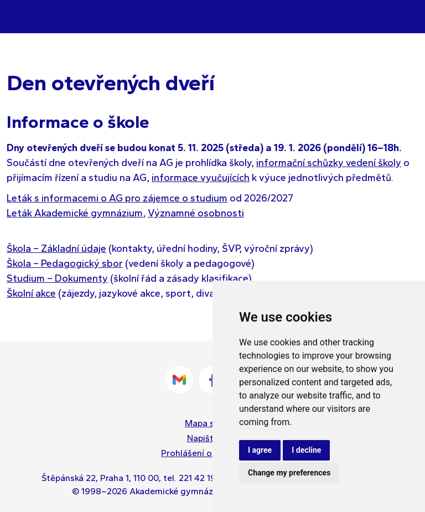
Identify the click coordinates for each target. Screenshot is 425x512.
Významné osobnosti (196, 213)
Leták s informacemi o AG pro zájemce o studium (117, 198)
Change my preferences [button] (289, 472)
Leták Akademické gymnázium (75, 213)
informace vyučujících (201, 178)
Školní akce (31, 293)
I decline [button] (306, 450)
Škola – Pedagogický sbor (65, 263)
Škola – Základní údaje (56, 248)
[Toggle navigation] (22, 17)
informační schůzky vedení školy (328, 163)
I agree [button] (260, 450)
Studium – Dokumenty (57, 278)
